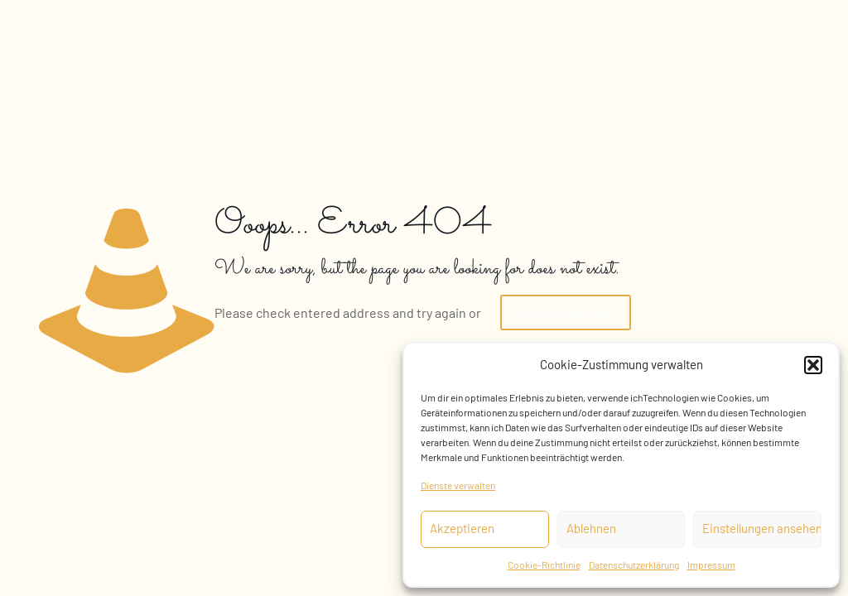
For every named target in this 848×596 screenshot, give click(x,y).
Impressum (711, 564)
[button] (813, 365)
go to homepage (565, 312)
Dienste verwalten (458, 485)
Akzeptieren (462, 528)
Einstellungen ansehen (762, 528)
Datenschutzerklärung (634, 564)
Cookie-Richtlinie (544, 564)
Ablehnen (591, 528)
